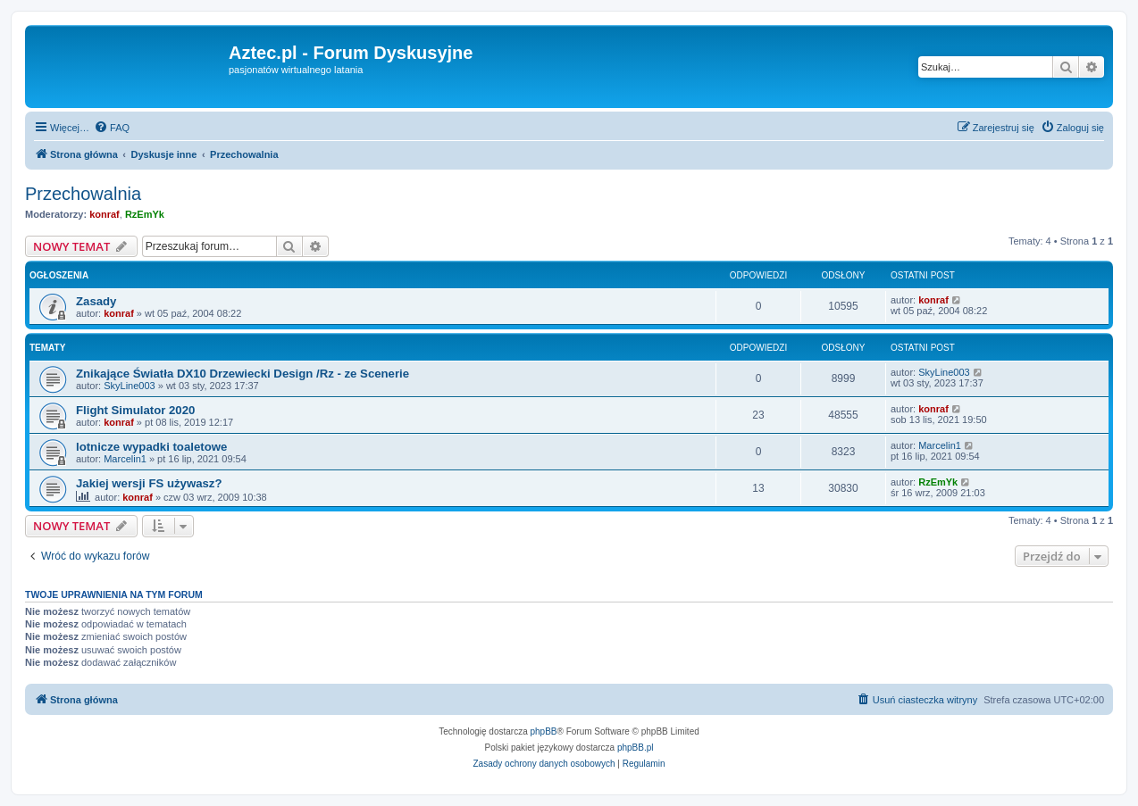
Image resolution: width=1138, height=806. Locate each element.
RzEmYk (144, 214)
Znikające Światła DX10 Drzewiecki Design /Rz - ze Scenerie (242, 373)
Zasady (96, 301)
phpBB (544, 731)
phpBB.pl (635, 747)
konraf (104, 214)
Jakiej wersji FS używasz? (149, 483)
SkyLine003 (129, 385)
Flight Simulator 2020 (135, 410)
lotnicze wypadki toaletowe (151, 446)
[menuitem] (112, 127)
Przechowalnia (83, 194)
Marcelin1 (125, 458)
